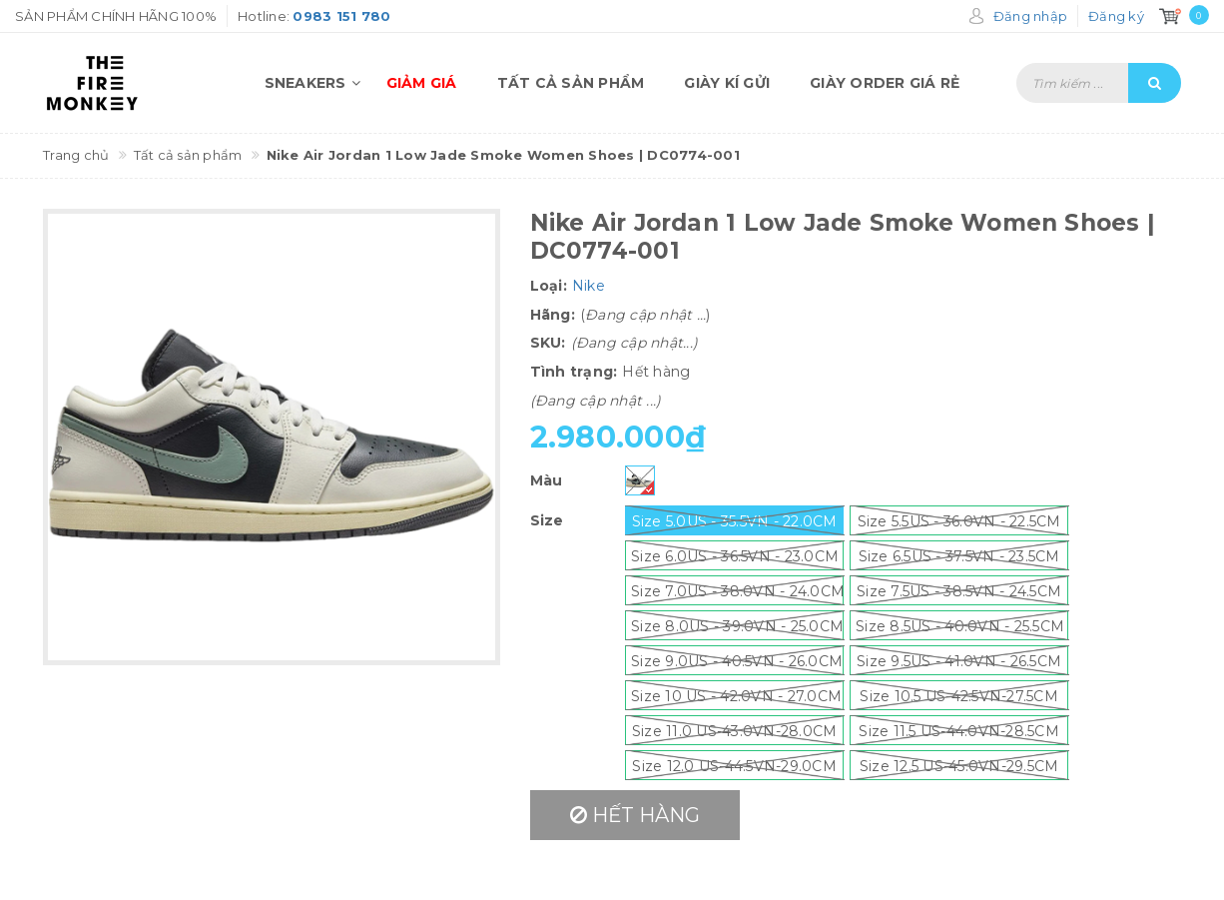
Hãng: (552, 315)
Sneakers (315, 83)
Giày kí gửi (727, 83)
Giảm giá (421, 83)
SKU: (548, 343)
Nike (588, 286)
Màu (546, 480)
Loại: (548, 286)
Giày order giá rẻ (884, 83)
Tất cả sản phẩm (571, 83)
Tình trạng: (574, 372)
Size (547, 520)
